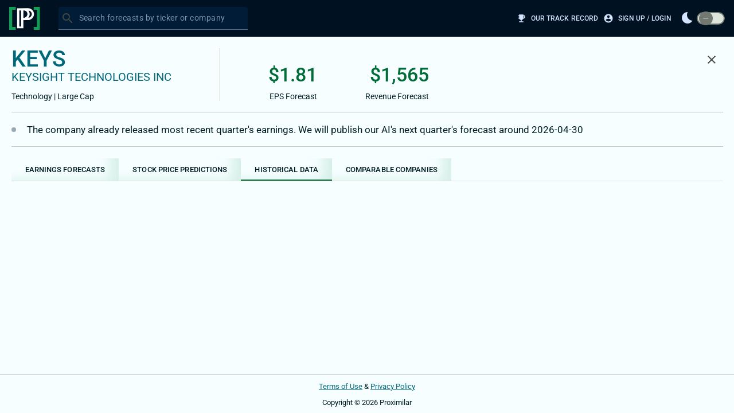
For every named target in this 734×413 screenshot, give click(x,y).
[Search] (67, 18)
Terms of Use (340, 386)
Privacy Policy (392, 386)
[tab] (65, 169)
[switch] (711, 18)
